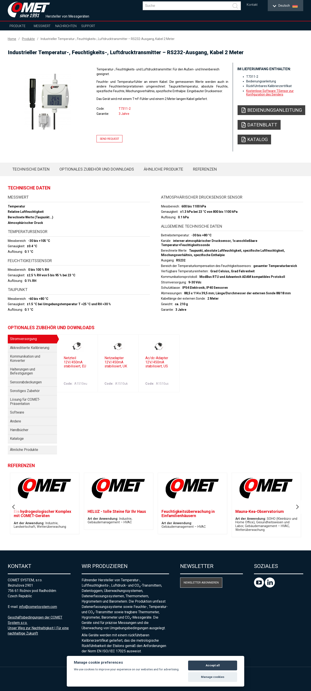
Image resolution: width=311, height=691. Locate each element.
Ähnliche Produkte (163, 169)
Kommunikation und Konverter (25, 358)
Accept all (213, 665)
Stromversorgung (23, 339)
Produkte (18, 26)
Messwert (42, 26)
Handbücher (19, 430)
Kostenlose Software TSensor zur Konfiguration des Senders (270, 92)
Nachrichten (66, 26)
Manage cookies (212, 677)
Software (17, 412)
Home (12, 39)
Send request (109, 138)
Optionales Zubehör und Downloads (96, 169)
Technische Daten (31, 169)
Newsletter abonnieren (201, 582)
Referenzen (205, 169)
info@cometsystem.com (38, 607)
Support (88, 26)
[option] (48, 101)
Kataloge (17, 438)
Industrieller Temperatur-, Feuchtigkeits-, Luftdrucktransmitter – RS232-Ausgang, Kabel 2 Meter (108, 39)
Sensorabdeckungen (26, 382)
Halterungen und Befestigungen (22, 371)
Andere (15, 421)
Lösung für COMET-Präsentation (25, 401)
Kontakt (252, 5)
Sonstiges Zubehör (25, 391)
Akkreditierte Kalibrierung (29, 348)
